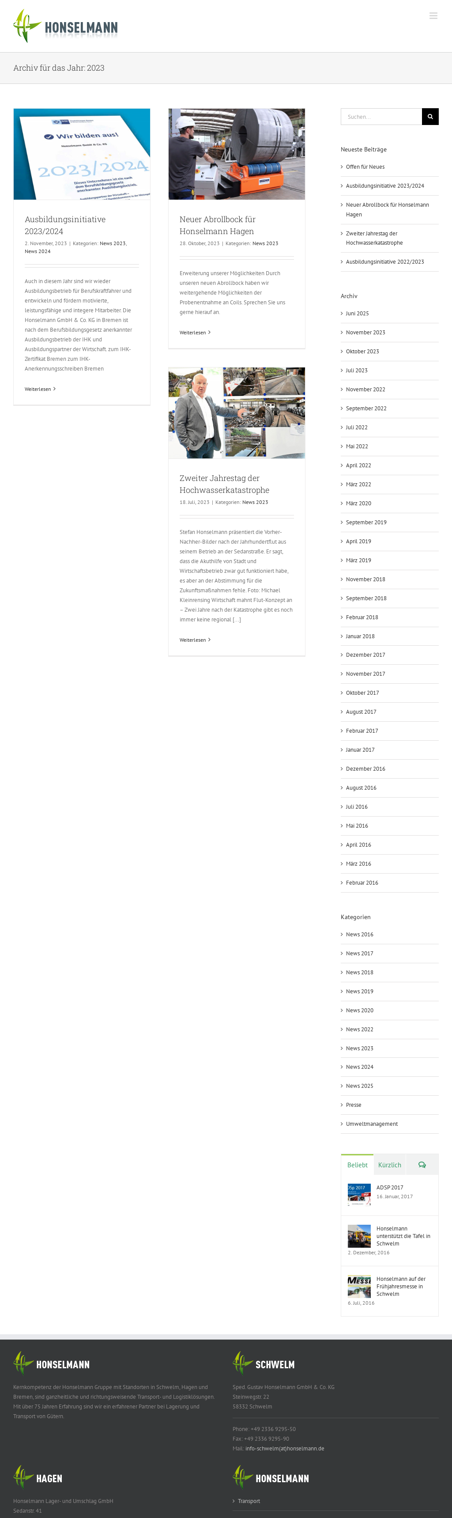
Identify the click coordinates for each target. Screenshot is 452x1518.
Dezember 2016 (365, 768)
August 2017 (361, 711)
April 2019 (358, 541)
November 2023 (365, 332)
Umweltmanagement (372, 1124)
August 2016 (361, 787)
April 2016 (358, 844)
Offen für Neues (365, 166)
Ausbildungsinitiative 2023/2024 (385, 185)
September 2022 (366, 408)
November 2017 (365, 674)
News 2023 (113, 243)
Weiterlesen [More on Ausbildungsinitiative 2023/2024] (38, 389)
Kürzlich (389, 1165)
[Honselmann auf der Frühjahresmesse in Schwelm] (359, 1279)
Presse (354, 1105)
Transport (249, 1501)
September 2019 (366, 522)
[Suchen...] (381, 116)
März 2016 (358, 863)
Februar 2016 (362, 882)
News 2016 (359, 934)
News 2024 (38, 251)
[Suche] (430, 116)
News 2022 (359, 1029)
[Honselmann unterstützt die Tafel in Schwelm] (359, 1229)
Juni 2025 (357, 313)
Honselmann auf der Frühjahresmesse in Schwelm (401, 1286)
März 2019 (358, 560)
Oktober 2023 (362, 351)
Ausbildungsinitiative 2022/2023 (385, 261)
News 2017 (359, 953)
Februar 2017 (362, 730)
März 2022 (358, 484)
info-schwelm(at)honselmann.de (284, 1448)
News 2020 (359, 1010)
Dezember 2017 (365, 655)
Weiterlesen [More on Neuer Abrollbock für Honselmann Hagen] (193, 332)
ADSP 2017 (390, 1187)
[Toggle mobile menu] (434, 15)
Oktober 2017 (362, 693)
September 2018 (366, 598)
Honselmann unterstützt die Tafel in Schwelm (403, 1236)
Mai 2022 (357, 446)
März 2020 (358, 503)
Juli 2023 (357, 370)
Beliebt (357, 1165)
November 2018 (365, 579)
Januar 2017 (360, 749)
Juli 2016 (357, 806)
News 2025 (359, 1086)
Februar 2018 (362, 617)
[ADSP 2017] (359, 1188)
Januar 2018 (360, 636)
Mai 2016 (357, 825)
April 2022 (358, 465)
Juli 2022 (357, 427)
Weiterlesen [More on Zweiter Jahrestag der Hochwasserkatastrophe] (193, 639)
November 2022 (365, 389)
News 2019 (359, 991)
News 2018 (359, 972)
